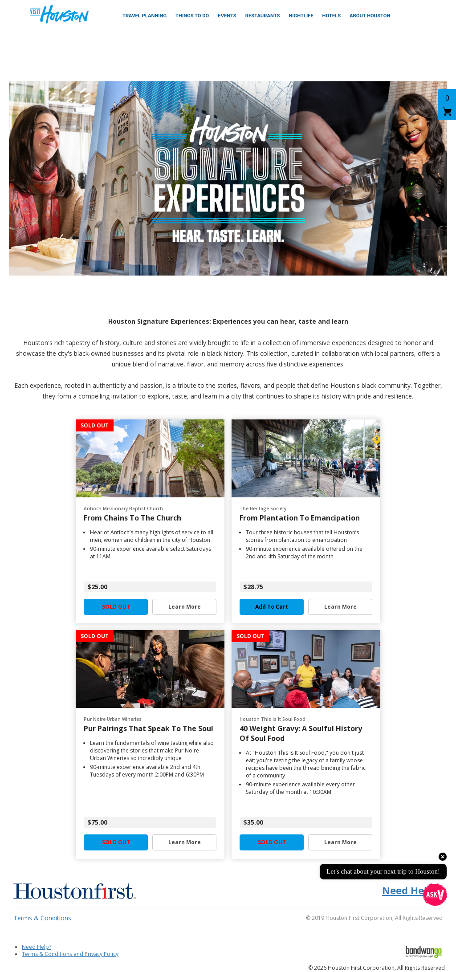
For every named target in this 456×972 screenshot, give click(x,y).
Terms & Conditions (42, 918)
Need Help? (36, 947)
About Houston (370, 16)
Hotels (331, 16)
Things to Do (192, 16)
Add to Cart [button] (271, 606)
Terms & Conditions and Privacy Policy (70, 954)
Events (227, 16)
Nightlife (301, 16)
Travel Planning (144, 16)
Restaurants (262, 16)
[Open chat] (435, 894)
